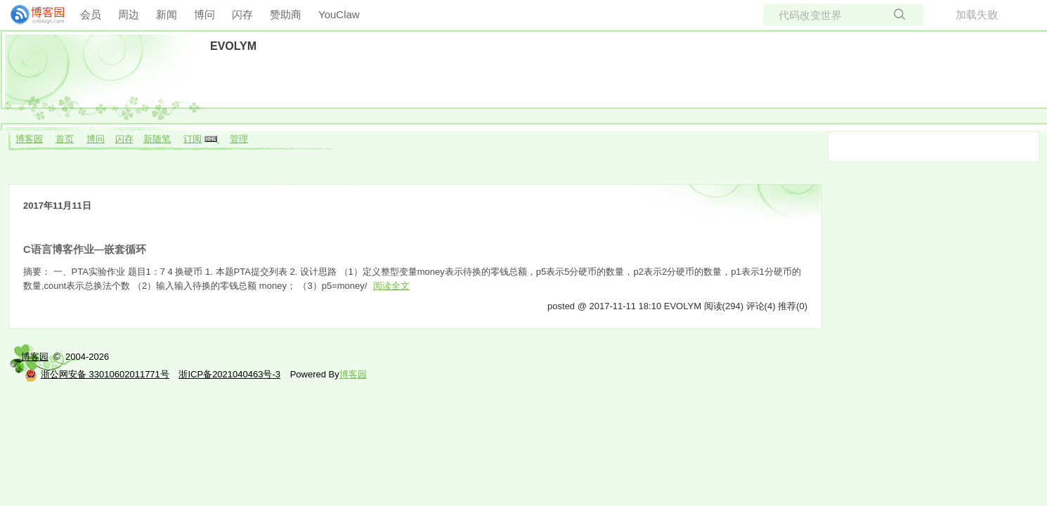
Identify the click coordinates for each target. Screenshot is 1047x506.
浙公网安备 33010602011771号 (97, 374)
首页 (65, 139)
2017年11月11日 (57, 205)
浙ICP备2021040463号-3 (229, 374)
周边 (128, 14)
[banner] (32, 15)
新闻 (166, 14)
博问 (204, 14)
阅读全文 (391, 285)
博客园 (29, 139)
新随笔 (157, 139)
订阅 (192, 139)
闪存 (242, 14)
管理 (239, 139)
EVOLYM (233, 46)
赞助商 (285, 14)
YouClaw (339, 14)
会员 (90, 14)
